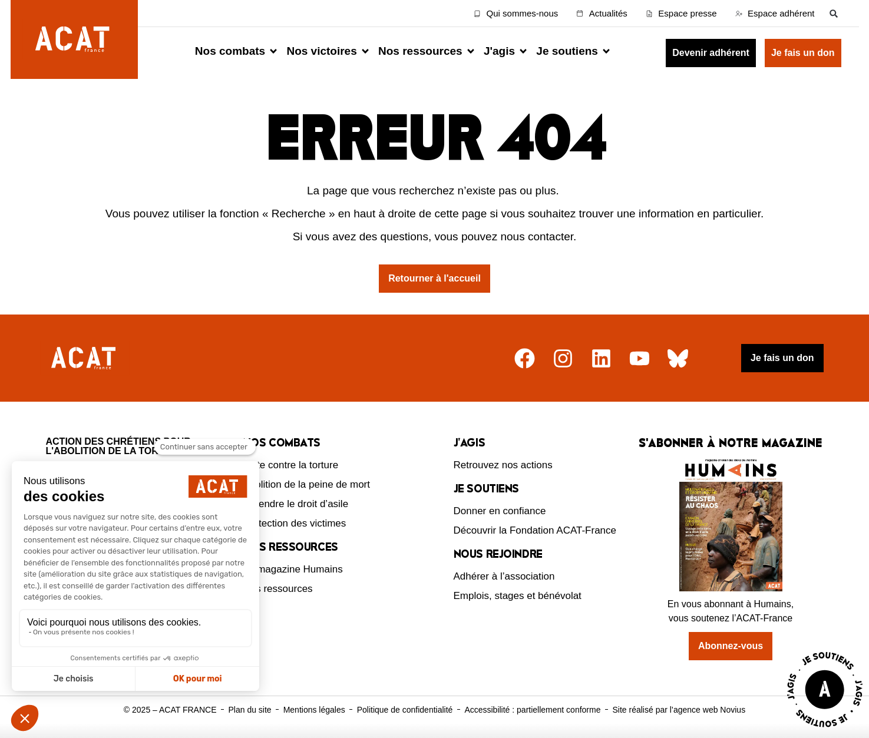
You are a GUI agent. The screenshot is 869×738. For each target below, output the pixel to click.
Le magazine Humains (293, 569)
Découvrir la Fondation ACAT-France (535, 530)
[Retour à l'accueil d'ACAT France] (74, 39)
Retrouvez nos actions (503, 465)
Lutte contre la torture (291, 465)
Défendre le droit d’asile (296, 503)
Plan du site (249, 709)
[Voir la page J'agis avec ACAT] (825, 730)
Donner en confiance (500, 511)
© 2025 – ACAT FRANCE (170, 709)
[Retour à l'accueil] (85, 358)
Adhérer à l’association (504, 576)
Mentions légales (314, 709)
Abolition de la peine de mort (306, 484)
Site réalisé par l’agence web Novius (678, 709)
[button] (834, 13)
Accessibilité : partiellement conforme (532, 709)
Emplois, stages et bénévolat (517, 595)
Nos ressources (278, 588)
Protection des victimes (294, 523)
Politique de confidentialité (405, 709)
